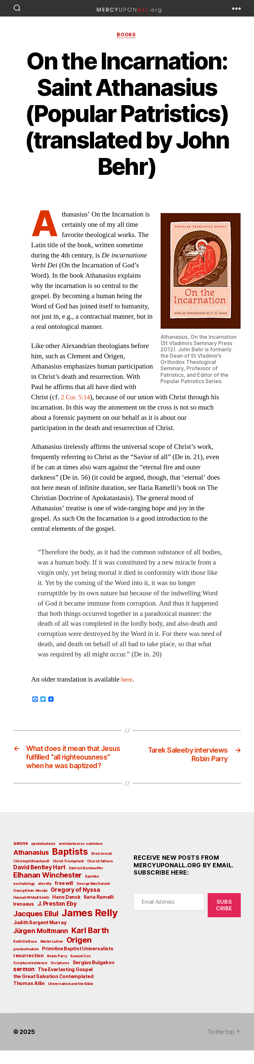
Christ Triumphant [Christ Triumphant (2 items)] (68, 875)
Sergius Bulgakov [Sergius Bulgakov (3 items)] (93, 976)
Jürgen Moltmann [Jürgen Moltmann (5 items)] (40, 944)
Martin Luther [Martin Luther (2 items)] (52, 955)
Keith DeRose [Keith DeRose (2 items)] (25, 955)
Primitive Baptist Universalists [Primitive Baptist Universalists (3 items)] (77, 962)
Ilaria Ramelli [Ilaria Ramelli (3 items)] (98, 910)
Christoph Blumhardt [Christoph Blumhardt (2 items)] (31, 875)
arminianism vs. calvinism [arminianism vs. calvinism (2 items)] (81, 857)
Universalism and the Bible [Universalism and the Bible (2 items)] (70, 997)
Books (127, 35)
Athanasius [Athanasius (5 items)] (31, 866)
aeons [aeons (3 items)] (20, 856)
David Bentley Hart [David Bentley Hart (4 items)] (39, 880)
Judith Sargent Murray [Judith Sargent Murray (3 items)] (39, 936)
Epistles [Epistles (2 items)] (92, 890)
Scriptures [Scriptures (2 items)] (60, 976)
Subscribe (224, 918)
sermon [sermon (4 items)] (23, 982)
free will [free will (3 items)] (64, 896)
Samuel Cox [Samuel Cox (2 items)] (80, 969)
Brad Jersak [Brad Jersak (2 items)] (101, 867)
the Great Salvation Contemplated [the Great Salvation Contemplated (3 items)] (53, 990)
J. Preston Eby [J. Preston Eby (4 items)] (57, 917)
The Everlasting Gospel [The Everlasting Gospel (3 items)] (65, 983)
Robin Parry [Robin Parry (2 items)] (57, 969)
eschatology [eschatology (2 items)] (24, 897)
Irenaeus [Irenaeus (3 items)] (23, 917)
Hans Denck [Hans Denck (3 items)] (66, 910)
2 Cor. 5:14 (76, 397)
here (127, 680)
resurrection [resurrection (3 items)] (28, 969)
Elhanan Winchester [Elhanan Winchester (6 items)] (47, 888)
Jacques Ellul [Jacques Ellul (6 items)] (36, 927)
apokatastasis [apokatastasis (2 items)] (43, 857)
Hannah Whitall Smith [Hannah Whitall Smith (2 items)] (31, 911)
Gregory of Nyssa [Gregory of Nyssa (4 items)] (75, 903)
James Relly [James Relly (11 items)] (89, 926)
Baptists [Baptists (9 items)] (70, 865)
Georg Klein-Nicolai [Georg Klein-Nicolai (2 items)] (30, 904)
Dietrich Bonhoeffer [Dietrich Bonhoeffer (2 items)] (86, 882)
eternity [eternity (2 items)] (45, 897)
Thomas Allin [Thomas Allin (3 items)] (29, 997)
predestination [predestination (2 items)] (26, 963)
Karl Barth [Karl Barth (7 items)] (90, 944)
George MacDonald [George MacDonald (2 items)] (93, 897)
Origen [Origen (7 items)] (79, 953)
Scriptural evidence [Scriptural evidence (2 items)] (30, 976)
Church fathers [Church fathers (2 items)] (100, 875)
